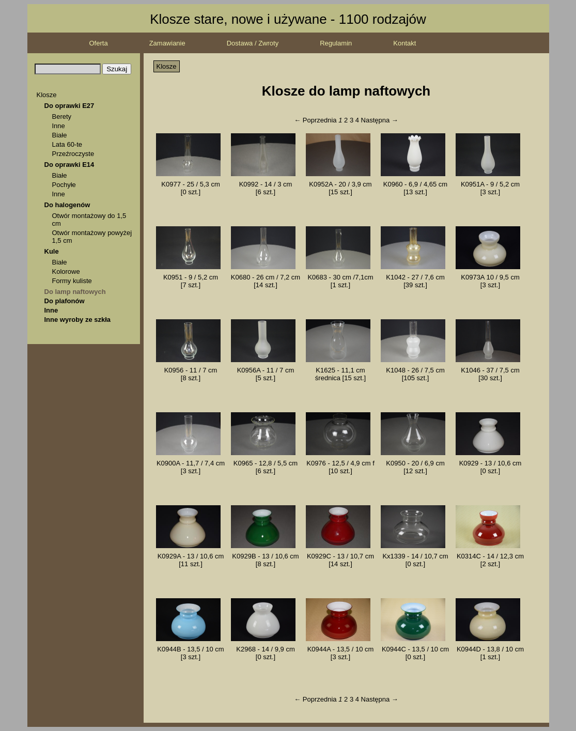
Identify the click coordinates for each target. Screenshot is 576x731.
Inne (58, 126)
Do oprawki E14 (69, 164)
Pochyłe (64, 185)
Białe (59, 135)
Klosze (47, 95)
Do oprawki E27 (69, 106)
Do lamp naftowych (75, 291)
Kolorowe (66, 271)
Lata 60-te (67, 144)
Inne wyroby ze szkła (77, 319)
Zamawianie (167, 43)
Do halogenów (67, 205)
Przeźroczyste (73, 154)
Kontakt (404, 43)
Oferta (98, 43)
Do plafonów (64, 301)
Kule (51, 251)
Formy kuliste (72, 281)
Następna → (379, 120)
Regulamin (336, 43)
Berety (62, 116)
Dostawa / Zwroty (252, 43)
